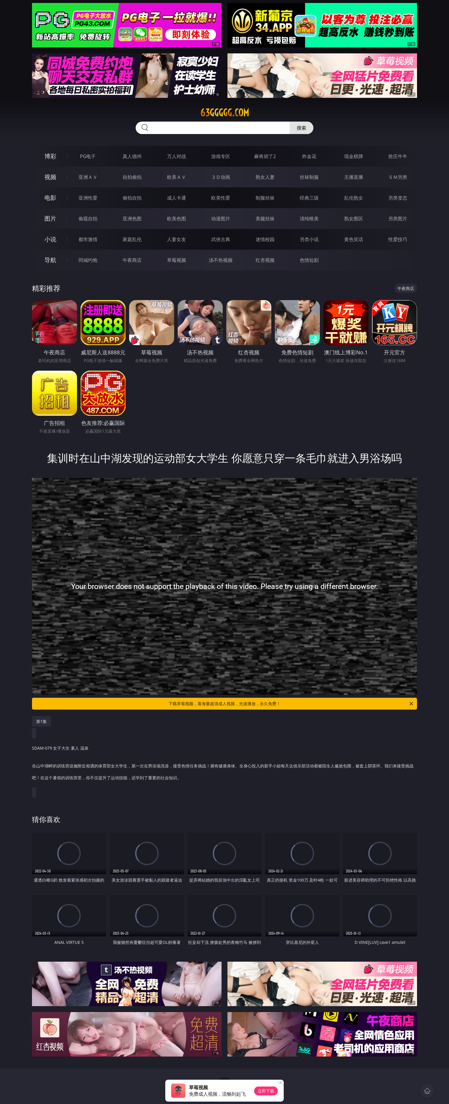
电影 (50, 198)
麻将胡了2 (265, 156)
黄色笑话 (353, 239)
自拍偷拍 (132, 177)
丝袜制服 (309, 177)
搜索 (301, 128)
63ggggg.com (224, 113)
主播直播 (353, 177)
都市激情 (87, 239)
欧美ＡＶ (176, 177)
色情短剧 (309, 260)
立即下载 (266, 1091)
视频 (50, 177)
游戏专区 (220, 156)
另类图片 (397, 218)
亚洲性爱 (87, 198)
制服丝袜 (265, 198)
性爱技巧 (397, 239)
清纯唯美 (309, 218)
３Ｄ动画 (220, 177)
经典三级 (309, 198)
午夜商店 (132, 260)
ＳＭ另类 (397, 177)
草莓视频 (176, 260)
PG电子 (88, 156)
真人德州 (132, 156)
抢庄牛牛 (397, 156)
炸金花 (309, 156)
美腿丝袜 (265, 218)
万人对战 (176, 156)
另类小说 (309, 239)
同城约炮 (87, 260)
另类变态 (397, 198)
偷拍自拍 (132, 198)
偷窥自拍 (87, 218)
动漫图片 (220, 218)
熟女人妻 (265, 177)
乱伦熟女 (353, 198)
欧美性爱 (220, 198)
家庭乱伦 (132, 239)
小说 (50, 239)
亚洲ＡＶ (87, 177)
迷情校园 (265, 239)
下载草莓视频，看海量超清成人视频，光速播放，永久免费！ (291, 703)
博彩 (50, 156)
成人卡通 (176, 198)
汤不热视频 (220, 260)
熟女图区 (353, 218)
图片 (50, 218)
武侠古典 (220, 239)
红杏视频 (265, 260)
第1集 (41, 721)
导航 (50, 260)
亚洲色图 (132, 218)
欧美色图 (176, 218)
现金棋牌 (353, 156)
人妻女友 (176, 239)
